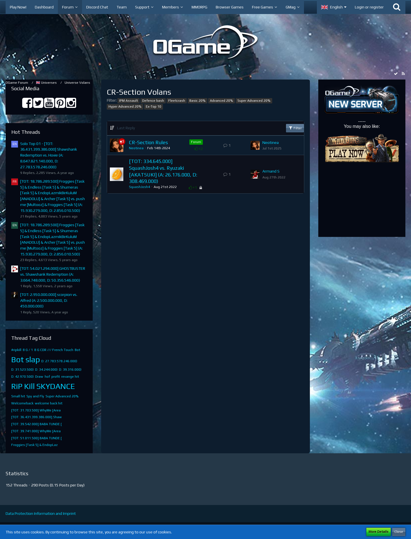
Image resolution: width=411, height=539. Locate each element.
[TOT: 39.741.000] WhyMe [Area (36, 431)
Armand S (271, 171)
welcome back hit (48, 403)
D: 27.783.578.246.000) (59, 361)
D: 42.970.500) (22, 377)
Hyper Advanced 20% (125, 106)
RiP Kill (23, 386)
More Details (379, 532)
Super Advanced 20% (62, 396)
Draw (39, 377)
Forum (196, 142)
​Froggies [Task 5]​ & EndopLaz (34, 445)
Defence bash (153, 101)
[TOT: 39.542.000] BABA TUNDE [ (36, 424)
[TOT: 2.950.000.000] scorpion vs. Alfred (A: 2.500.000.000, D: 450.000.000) (48, 300)
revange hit (70, 377)
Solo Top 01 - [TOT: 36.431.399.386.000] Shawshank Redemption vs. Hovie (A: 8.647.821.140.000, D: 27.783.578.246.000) (48, 155)
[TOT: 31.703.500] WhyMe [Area (36, 410)
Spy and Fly (35, 396)
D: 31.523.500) (22, 370)
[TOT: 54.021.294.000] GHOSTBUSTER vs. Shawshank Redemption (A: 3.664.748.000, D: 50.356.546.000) (52, 274)
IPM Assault (128, 101)
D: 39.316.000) (70, 370)
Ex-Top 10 (153, 106)
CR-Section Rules (148, 142)
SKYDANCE (55, 386)
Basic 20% (197, 101)
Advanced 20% (221, 101)
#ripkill (16, 350)
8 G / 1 (28, 350)
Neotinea (136, 148)
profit (55, 377)
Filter (295, 128)
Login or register (369, 7)
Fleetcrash (176, 101)
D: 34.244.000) (46, 370)
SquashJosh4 (139, 187)
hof (47, 377)
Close (398, 532)
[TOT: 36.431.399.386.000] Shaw (36, 417)
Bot (77, 350)
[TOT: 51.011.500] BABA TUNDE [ (36, 438)
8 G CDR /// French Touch (53, 350)
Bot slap (25, 359)
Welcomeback (22, 403)
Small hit (18, 396)
